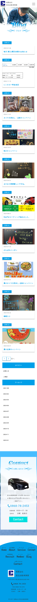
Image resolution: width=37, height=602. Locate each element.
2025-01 (6, 440)
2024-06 (6, 405)
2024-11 (6, 434)
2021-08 (6, 388)
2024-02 (6, 394)
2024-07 (6, 411)
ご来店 (5, 377)
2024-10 (6, 428)
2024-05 (6, 399)
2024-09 (6, 423)
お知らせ (6, 371)
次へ (13, 359)
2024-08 (6, 417)
